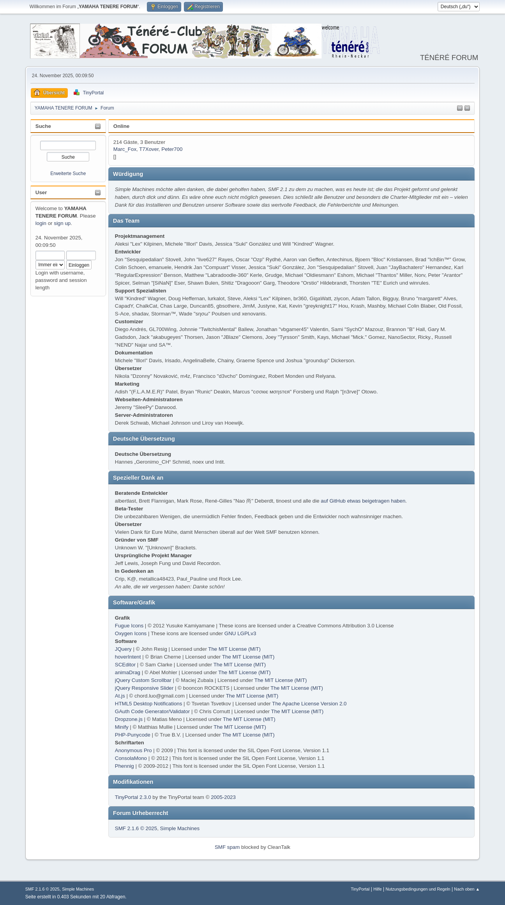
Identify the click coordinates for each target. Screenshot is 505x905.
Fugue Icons (129, 626)
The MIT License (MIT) (234, 649)
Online (121, 126)
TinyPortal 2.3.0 (133, 797)
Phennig (124, 766)
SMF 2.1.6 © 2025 (136, 828)
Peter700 (171, 149)
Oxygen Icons (131, 633)
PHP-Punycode (132, 735)
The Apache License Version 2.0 (309, 704)
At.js (120, 696)
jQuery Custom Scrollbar (143, 680)
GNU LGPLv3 (240, 633)
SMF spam (227, 847)
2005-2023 (223, 797)
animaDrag (127, 672)
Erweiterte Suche (68, 173)
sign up (62, 223)
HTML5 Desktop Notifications (148, 704)
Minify (122, 727)
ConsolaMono (131, 758)
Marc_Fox (124, 149)
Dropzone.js (129, 719)
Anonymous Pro (133, 750)
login (40, 223)
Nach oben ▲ (467, 889)
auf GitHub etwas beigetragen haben (363, 501)
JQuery (123, 649)
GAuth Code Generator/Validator (152, 711)
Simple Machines (180, 828)
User (41, 192)
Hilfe (377, 889)
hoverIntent (128, 657)
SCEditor (125, 665)
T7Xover (149, 149)
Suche (43, 126)
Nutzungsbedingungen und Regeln (418, 889)
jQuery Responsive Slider (144, 688)
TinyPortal (360, 889)
